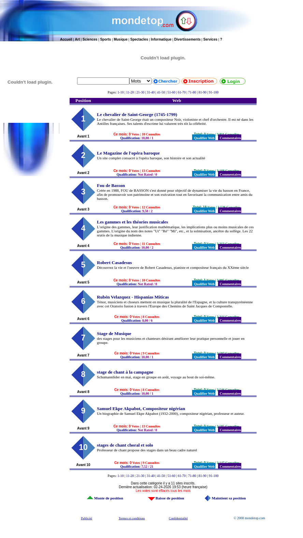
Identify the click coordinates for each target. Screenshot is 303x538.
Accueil (66, 39)
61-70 (182, 92)
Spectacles (139, 39)
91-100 (213, 92)
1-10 (120, 92)
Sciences (90, 39)
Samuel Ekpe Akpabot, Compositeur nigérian (141, 408)
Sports (105, 39)
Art (77, 39)
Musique (121, 39)
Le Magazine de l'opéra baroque (128, 153)
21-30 (140, 92)
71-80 (192, 92)
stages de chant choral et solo (125, 445)
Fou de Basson (111, 185)
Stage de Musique (114, 333)
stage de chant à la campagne (125, 372)
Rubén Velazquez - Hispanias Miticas (133, 297)
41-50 (161, 92)
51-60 (171, 92)
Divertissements (187, 39)
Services (210, 39)
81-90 (202, 92)
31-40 (151, 92)
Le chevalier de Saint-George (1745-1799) (137, 114)
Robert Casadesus (114, 262)
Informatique (161, 39)
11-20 (130, 92)
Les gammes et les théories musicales (132, 221)
